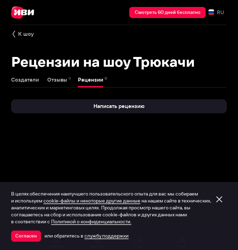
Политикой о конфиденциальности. (91, 221)
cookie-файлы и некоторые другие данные (91, 200)
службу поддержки (106, 236)
